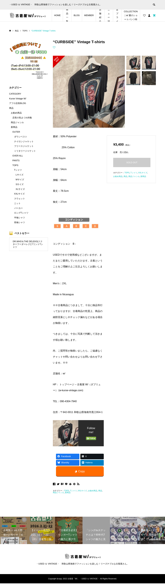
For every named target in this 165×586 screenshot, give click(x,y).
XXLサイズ (82, 491)
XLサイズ (20, 189)
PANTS (16, 160)
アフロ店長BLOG (17, 103)
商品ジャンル (58, 492)
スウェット (19, 198)
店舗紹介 (100, 15)
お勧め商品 (92, 491)
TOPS (66, 491)
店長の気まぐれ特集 (22, 117)
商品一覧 (67, 15)
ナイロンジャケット (24, 141)
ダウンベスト (20, 136)
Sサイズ (20, 184)
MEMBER (89, 15)
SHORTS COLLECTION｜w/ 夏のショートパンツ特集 (131, 15)
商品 (100, 491)
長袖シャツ (19, 222)
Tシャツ (73, 491)
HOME (57, 15)
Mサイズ (20, 179)
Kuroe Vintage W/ (17, 98)
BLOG (77, 15)
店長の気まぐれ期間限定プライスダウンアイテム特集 (117, 15)
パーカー (18, 208)
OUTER (16, 132)
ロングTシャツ (21, 213)
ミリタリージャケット (25, 151)
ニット (17, 203)
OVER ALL (17, 155)
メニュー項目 (109, 15)
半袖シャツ (19, 217)
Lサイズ (19, 174)
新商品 (68, 492)
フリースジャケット (24, 146)
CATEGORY (15, 94)
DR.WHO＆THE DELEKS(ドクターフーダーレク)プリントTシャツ (28, 244)
